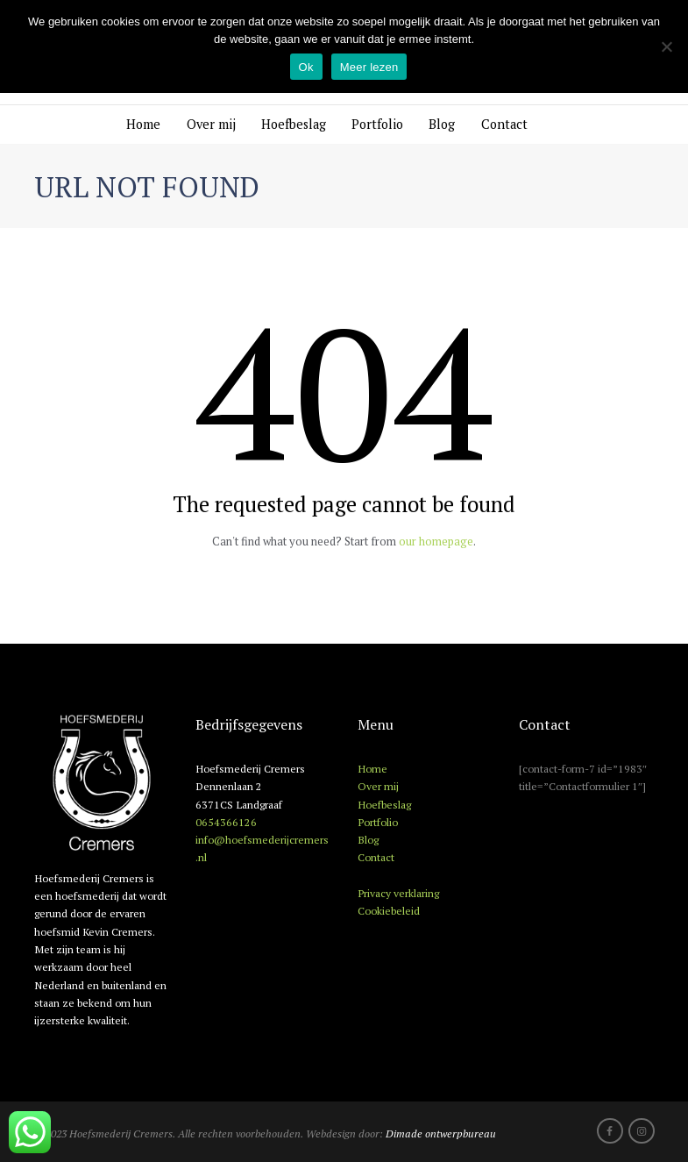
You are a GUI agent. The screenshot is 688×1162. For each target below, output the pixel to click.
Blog (442, 124)
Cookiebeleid (389, 910)
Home (143, 124)
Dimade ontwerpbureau (441, 1133)
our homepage (436, 541)
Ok (306, 67)
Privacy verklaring (398, 893)
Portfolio (377, 124)
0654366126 (226, 822)
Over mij (211, 124)
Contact (504, 124)
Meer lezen (369, 67)
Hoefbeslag (293, 124)
